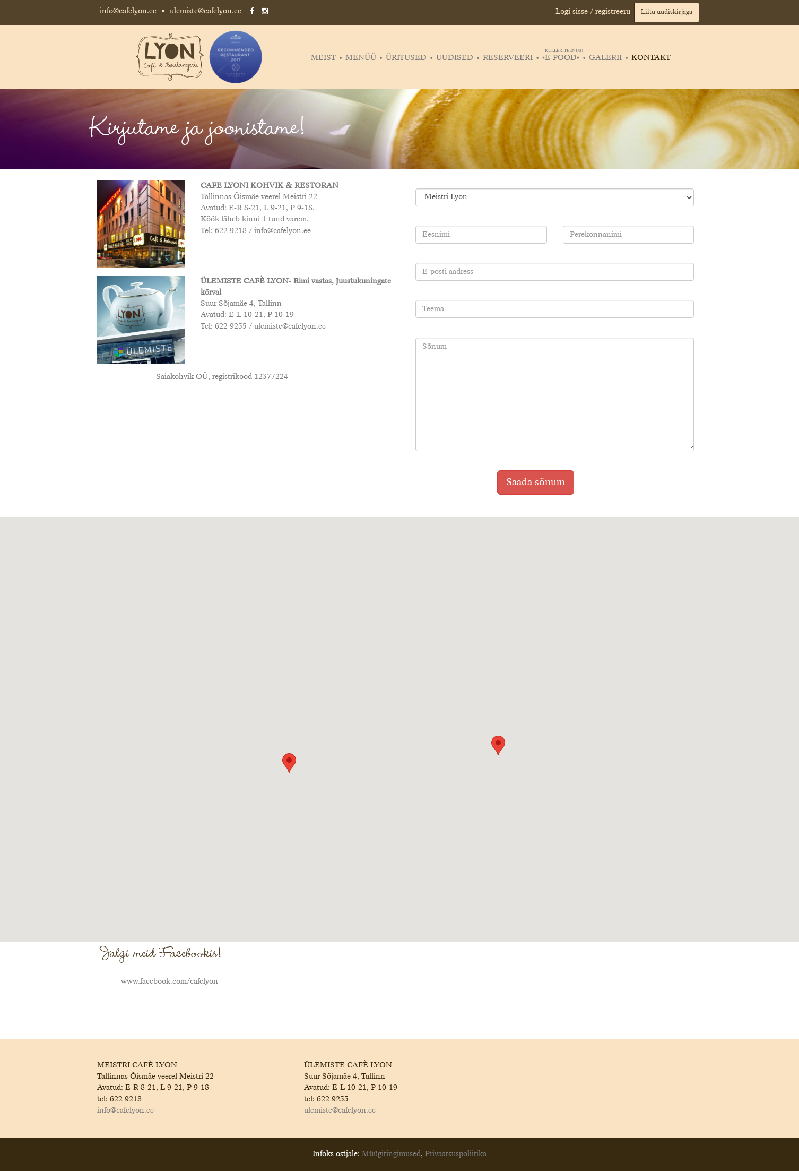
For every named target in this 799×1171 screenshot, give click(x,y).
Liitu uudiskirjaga (666, 12)
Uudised (454, 58)
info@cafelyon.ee (128, 11)
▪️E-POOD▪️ (562, 58)
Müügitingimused (391, 1154)
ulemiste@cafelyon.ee (205, 11)
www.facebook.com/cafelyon (169, 981)
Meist (323, 58)
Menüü (360, 58)
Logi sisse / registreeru (592, 11)
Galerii (605, 58)
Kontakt (651, 58)
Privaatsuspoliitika (456, 1154)
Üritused (406, 58)
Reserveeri (508, 58)
